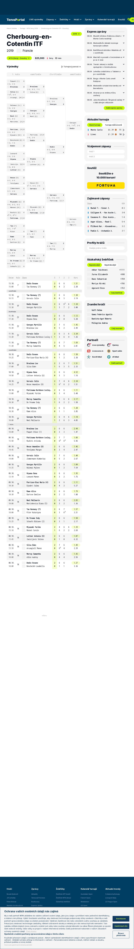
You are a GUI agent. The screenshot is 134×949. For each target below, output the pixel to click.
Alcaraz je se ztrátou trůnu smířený (104, 94)
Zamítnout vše (120, 926)
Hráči (78, 19)
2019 (76, 34)
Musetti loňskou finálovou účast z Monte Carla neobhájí (107, 37)
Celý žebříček (116, 293)
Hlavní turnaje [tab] (94, 125)
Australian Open (87, 894)
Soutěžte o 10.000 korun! (106, 175)
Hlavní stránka (12, 28)
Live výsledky (96, 345)
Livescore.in (95, 351)
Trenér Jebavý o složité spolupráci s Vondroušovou (104, 65)
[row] (44, 285)
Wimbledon (85, 902)
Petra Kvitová (11, 902)
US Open (84, 905)
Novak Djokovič (12, 894)
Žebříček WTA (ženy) (63, 898)
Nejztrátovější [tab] (110, 265)
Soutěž (121, 19)
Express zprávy (36, 905)
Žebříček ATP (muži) (63, 894)
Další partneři (116, 363)
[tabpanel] (106, 132)
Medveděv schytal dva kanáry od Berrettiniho (107, 87)
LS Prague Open (111, 902)
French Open (85, 898)
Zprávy (89, 19)
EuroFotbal (94, 357)
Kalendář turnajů (106, 19)
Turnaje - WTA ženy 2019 (29, 28)
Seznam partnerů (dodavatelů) (18, 945)
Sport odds (114, 351)
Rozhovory (35, 902)
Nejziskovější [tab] (94, 265)
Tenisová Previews (38, 898)
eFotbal (113, 357)
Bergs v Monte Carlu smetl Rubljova (104, 79)
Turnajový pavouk (71, 67)
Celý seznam (117, 328)
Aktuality (34, 894)
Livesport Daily (110, 898)
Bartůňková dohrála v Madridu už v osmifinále (107, 51)
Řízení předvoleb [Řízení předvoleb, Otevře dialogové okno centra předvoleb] (120, 934)
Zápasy (51, 19)
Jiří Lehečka (11, 898)
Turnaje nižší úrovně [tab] (113, 125)
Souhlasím (121, 919)
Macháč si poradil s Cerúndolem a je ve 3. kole (107, 58)
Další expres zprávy (114, 108)
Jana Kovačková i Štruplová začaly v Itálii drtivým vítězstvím (107, 101)
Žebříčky (65, 19)
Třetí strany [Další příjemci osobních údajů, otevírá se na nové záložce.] (31, 931)
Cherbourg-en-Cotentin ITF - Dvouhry (55, 28)
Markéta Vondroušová (15, 905)
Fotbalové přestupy (112, 894)
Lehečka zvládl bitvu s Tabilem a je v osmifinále (106, 72)
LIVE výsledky (36, 19)
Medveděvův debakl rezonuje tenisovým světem (105, 44)
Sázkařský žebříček (63, 902)
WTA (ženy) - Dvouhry (19, 58)
